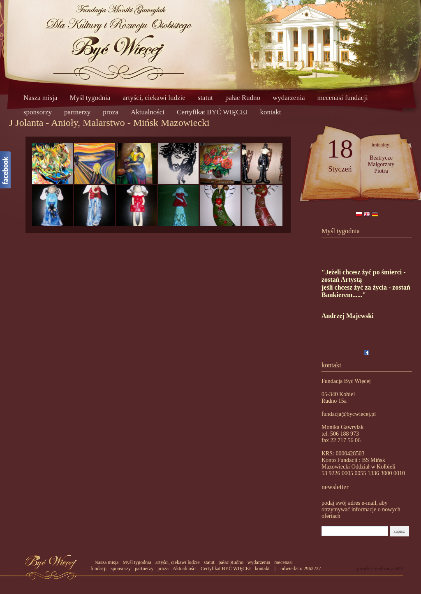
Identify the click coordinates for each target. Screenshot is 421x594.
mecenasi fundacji (342, 98)
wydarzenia (289, 98)
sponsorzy (37, 112)
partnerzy (77, 112)
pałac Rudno (242, 98)
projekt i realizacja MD (380, 568)
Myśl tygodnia (90, 98)
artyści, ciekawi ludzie (154, 98)
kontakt (270, 112)
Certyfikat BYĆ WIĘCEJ (212, 112)
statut (205, 98)
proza (110, 112)
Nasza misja (40, 98)
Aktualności (147, 112)
